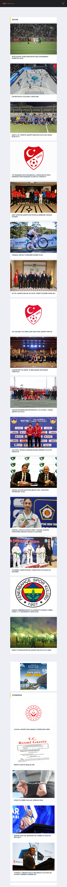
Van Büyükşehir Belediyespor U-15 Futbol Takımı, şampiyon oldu (32, 411)
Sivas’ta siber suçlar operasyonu (28, 800)
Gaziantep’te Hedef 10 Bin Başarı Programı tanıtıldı (30, 371)
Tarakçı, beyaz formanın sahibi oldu (27, 255)
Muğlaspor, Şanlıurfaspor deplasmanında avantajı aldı (30, 57)
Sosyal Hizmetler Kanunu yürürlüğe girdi (32, 729)
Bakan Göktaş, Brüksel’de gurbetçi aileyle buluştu (32, 836)
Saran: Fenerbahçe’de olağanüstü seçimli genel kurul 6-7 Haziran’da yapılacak (32, 611)
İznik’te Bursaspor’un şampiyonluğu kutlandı (31, 650)
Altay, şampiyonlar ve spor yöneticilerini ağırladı (33, 293)
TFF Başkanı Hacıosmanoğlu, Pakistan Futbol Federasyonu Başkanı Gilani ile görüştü (31, 176)
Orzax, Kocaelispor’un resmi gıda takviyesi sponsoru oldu (30, 491)
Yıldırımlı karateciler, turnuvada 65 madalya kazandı (31, 571)
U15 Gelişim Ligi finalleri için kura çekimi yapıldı (32, 332)
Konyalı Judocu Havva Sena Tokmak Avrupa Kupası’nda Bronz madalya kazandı (30, 531)
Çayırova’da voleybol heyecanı (25, 96)
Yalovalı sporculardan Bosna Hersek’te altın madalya (32, 451)
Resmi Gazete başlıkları (24, 765)
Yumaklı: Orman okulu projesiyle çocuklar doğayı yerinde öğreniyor (33, 873)
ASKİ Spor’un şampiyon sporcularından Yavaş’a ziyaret (32, 216)
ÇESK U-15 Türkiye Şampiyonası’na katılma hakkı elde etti (32, 136)
